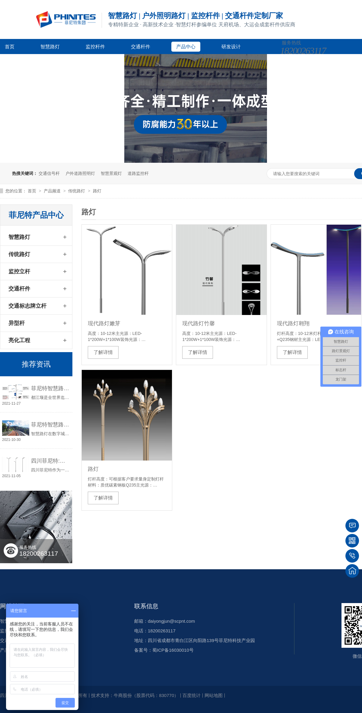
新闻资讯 (59, 61)
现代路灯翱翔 (293, 323)
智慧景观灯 (111, 173)
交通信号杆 (49, 173)
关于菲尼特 (107, 61)
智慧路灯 (50, 46)
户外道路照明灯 (80, 173)
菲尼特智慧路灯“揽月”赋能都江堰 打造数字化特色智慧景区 (50, 388)
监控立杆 (19, 271)
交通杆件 (140, 46)
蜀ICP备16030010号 (173, 650)
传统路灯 (77, 190)
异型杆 (16, 323)
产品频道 (53, 190)
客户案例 (14, 61)
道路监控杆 (138, 173)
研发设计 (231, 46)
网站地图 (214, 695)
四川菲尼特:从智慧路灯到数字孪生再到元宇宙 (50, 461)
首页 (9, 46)
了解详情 (103, 352)
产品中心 (185, 46)
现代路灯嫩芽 (104, 323)
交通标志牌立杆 (27, 306)
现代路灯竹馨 (198, 323)
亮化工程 (19, 340)
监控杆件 (95, 46)
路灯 (97, 190)
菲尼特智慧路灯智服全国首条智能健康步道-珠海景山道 (50, 425)
